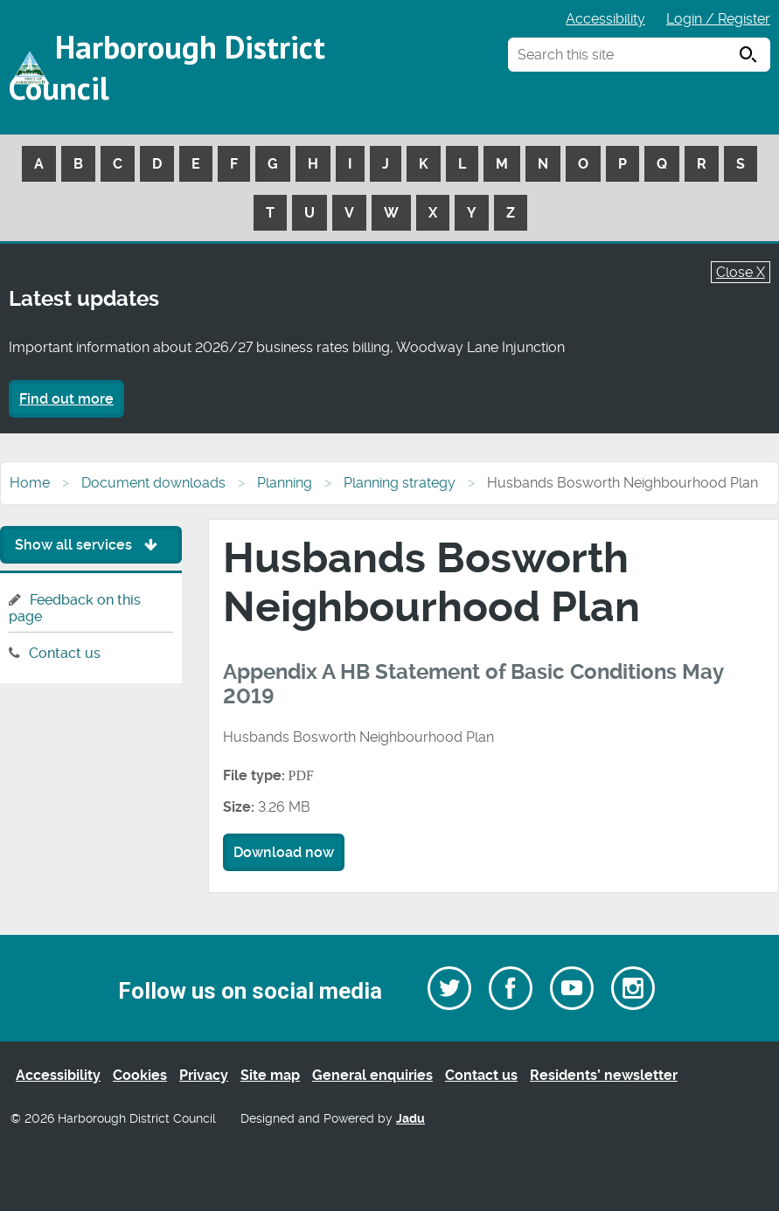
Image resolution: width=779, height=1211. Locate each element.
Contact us (65, 653)
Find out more (66, 399)
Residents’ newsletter (604, 1075)
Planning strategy (400, 482)
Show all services (90, 544)
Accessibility (605, 18)
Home (30, 482)
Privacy (203, 1075)
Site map (270, 1075)
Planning (284, 482)
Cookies (140, 1075)
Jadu (410, 1118)
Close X (740, 272)
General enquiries (372, 1075)
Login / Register (718, 18)
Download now (283, 852)
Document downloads (153, 482)
